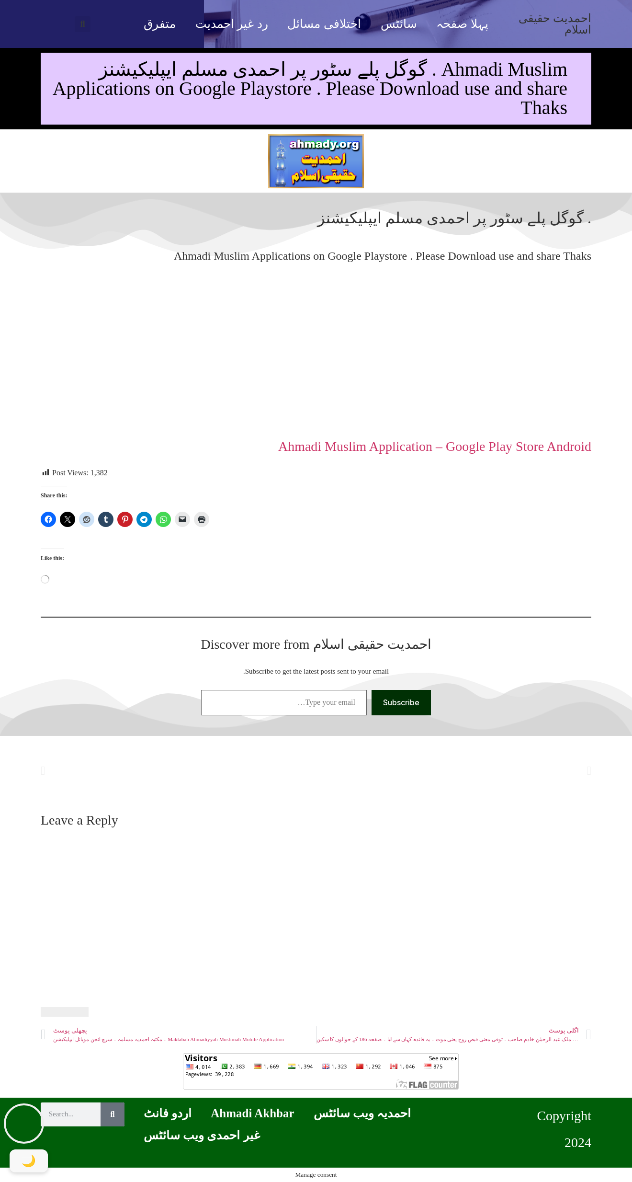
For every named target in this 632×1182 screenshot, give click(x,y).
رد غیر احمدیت (231, 23)
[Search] (112, 1114)
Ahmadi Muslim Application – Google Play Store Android (434, 446)
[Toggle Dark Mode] (29, 1160)
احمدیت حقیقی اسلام (555, 24)
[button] (82, 24)
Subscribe (401, 702)
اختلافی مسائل (324, 23)
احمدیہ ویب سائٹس (362, 1113)
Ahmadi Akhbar (252, 1113)
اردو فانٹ (168, 1113)
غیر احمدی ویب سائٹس (202, 1135)
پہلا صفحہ (462, 23)
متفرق (160, 23)
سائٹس (399, 23)
